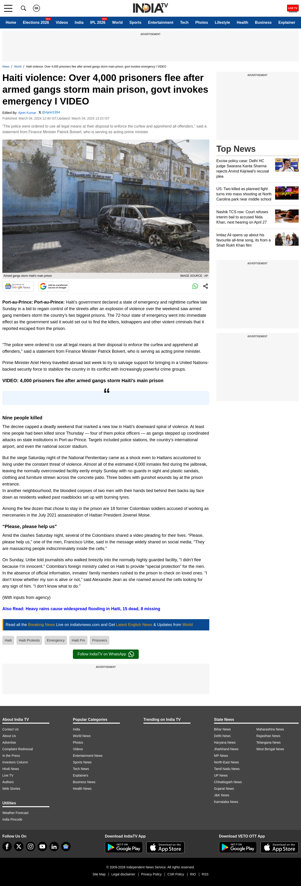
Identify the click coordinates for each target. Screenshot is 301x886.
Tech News (81, 769)
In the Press (11, 756)
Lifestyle (222, 22)
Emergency (56, 640)
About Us (9, 736)
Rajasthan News (268, 736)
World (117, 22)
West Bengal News (270, 749)
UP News (221, 775)
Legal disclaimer (123, 874)
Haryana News (225, 742)
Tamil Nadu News (227, 769)
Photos (201, 22)
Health (242, 22)
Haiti (8, 640)
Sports (135, 22)
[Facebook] (7, 846)
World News (82, 736)
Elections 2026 (36, 22)
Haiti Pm (78, 640)
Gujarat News (224, 788)
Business (263, 22)
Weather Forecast (15, 813)
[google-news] (66, 846)
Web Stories (11, 788)
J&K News (221, 795)
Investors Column (15, 762)
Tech (184, 22)
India (79, 22)
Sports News (82, 762)
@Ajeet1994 (51, 112)
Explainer (286, 22)
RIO (193, 874)
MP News (221, 756)
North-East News (226, 762)
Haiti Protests (29, 640)
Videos (62, 22)
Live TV (7, 775)
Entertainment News (88, 756)
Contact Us (10, 729)
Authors (8, 782)
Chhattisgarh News (228, 782)
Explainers (80, 775)
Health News (82, 788)
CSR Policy (175, 874)
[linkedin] (54, 846)
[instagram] (30, 846)
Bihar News (222, 729)
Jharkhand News (226, 749)
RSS (205, 874)
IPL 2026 (98, 22)
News (5, 66)
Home (11, 22)
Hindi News (10, 769)
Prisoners (99, 640)
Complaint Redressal (17, 749)
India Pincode (12, 819)
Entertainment (161, 22)
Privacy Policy (151, 874)
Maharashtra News (270, 729)
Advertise (9, 742)
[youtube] (42, 846)
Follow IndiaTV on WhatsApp (106, 654)
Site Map (98, 874)
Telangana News (268, 742)
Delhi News (222, 736)
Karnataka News (226, 802)
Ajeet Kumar (27, 113)
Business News (84, 782)
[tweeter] (19, 846)
